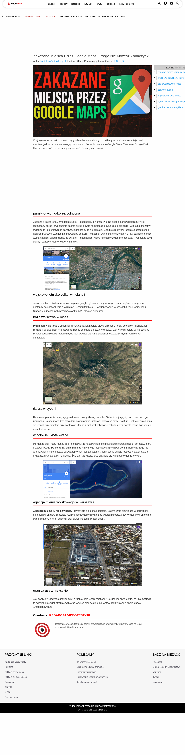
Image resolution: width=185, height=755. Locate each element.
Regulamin (10, 682)
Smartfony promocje (86, 672)
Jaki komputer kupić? (87, 682)
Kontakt (8, 687)
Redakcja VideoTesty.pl (53, 61)
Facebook (157, 662)
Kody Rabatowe (126, 4)
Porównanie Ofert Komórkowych (92, 677)
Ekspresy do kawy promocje (90, 667)
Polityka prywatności (14, 672)
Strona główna (32, 17)
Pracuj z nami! (11, 697)
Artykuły (88, 4)
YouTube (157, 672)
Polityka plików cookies (16, 677)
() (116, 61)
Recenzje (75, 4)
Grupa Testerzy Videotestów (166, 667)
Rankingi (51, 4)
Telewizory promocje (86, 662)
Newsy (99, 4)
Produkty (63, 4)
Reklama (9, 667)
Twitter (156, 677)
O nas (7, 692)
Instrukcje (110, 4)
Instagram (157, 682)
